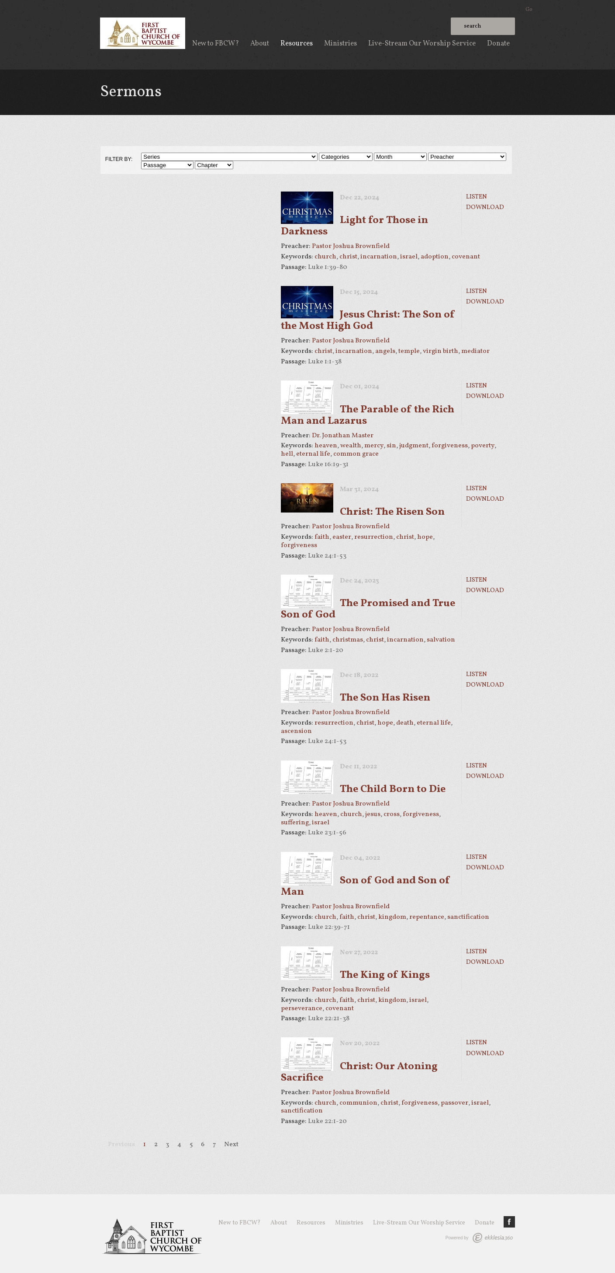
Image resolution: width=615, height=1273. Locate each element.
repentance (426, 917)
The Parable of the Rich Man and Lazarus (367, 415)
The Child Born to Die (393, 789)
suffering (295, 822)
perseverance (301, 1008)
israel (409, 257)
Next (231, 1144)
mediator (475, 351)
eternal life (313, 454)
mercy (374, 445)
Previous (121, 1144)
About (259, 44)
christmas (347, 640)
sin (391, 445)
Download (485, 207)
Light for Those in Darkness (354, 226)
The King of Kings (385, 975)
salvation (441, 640)
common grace (356, 454)
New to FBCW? (215, 44)
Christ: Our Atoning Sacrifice (359, 1072)
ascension (296, 731)
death (405, 723)
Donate (498, 44)
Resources (296, 44)
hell (287, 454)
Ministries (340, 44)
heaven (325, 445)
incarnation (378, 257)
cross (392, 814)
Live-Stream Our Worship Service (422, 44)
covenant (466, 257)
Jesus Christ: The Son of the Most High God (368, 320)
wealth (350, 445)
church (325, 257)
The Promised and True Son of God (368, 609)
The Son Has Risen (385, 698)
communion (358, 1103)
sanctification (468, 917)
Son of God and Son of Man (365, 886)
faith (321, 537)
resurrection (373, 537)
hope (425, 537)
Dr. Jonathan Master (342, 435)
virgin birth (440, 351)
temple (409, 351)
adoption (435, 257)
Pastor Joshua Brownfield (351, 246)
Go (528, 9)
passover (454, 1103)
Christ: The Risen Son (392, 512)
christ (348, 257)
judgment (413, 445)
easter (341, 537)
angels (385, 351)
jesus (372, 814)
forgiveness (450, 445)
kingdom (392, 917)
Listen (476, 196)
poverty (482, 445)
